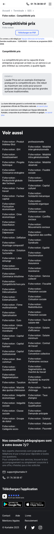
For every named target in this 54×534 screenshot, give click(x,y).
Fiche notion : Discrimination (35, 254)
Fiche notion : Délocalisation (9, 290)
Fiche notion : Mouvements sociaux (39, 226)
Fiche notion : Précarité (39, 423)
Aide (17, 515)
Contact (6, 515)
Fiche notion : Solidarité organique (38, 202)
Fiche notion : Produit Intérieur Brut (13, 143)
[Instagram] (40, 527)
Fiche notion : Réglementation (10, 376)
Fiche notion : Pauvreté (39, 428)
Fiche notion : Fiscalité (39, 283)
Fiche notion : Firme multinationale (12, 306)
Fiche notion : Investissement (10, 156)
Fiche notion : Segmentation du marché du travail (37, 369)
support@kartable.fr (17, 472)
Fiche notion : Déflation (14, 237)
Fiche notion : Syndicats (35, 241)
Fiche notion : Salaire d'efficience (39, 329)
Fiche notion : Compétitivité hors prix (13, 283)
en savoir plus (42, 106)
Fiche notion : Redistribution (35, 305)
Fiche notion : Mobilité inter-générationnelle (39, 148)
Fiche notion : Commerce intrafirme (13, 275)
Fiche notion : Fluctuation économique (9, 206)
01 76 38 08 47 (38, 4)
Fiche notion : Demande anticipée (38, 412)
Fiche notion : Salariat (39, 418)
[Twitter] (33, 527)
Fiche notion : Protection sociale (37, 313)
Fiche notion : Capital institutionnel (13, 353)
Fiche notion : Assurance (35, 262)
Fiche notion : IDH (11, 149)
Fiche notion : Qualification (35, 404)
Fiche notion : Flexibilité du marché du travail (38, 380)
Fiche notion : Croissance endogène (13, 171)
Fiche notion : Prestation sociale (37, 290)
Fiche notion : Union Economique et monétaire (12, 328)
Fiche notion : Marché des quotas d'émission (13, 389)
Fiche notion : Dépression (9, 231)
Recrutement (31, 520)
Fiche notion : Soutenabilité (9, 368)
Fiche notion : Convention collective (39, 352)
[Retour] (5, 3)
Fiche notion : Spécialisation (9, 314)
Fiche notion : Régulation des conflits (39, 233)
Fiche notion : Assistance (35, 269)
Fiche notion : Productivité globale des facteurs (12, 180)
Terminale (18, 10)
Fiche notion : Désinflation (9, 223)
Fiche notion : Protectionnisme (10, 267)
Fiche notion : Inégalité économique (13, 396)
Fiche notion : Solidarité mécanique (39, 194)
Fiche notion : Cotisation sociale (37, 298)
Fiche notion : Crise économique (12, 215)
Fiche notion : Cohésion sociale (37, 210)
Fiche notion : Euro (11, 320)
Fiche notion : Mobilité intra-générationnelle (39, 156)
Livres (28, 515)
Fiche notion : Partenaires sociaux (38, 360)
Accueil (6, 10)
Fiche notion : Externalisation (9, 298)
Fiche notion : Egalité (38, 247)
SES (29, 10)
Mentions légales (11, 520)
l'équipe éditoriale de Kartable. (33, 39)
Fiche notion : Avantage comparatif (13, 244)
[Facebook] (25, 527)
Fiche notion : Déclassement (35, 179)
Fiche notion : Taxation (13, 382)
